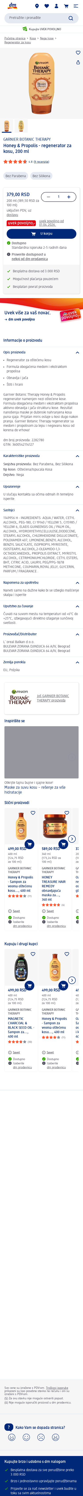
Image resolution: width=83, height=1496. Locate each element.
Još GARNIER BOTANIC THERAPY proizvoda (38, 698)
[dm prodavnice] (37, 6)
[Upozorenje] (41, 486)
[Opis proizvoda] (41, 352)
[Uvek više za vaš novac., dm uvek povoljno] (41, 316)
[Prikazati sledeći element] (72, 839)
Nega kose (47, 38)
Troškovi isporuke (57, 1388)
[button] (76, 6)
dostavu (12, 215)
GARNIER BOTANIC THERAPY (27, 140)
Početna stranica (14, 38)
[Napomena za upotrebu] (41, 582)
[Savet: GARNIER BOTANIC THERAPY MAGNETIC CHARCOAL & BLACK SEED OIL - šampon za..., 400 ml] (14, 1052)
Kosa (33, 38)
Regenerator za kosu (17, 42)
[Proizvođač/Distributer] (41, 634)
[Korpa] (66, 6)
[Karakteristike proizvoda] (41, 456)
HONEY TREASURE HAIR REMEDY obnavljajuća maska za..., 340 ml (54, 889)
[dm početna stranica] (12, 6)
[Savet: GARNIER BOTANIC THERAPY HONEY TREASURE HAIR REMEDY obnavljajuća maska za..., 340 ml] (48, 911)
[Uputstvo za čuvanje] (41, 606)
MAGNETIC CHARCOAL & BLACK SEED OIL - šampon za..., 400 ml (21, 1028)
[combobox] (41, 18)
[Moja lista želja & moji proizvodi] (46, 6)
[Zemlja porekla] (41, 662)
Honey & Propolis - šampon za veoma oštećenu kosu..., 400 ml (20, 884)
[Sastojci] (41, 510)
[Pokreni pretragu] (70, 18)
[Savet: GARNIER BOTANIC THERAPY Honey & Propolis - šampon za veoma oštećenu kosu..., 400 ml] (14, 911)
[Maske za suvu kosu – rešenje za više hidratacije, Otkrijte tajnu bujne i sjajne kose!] (41, 761)
